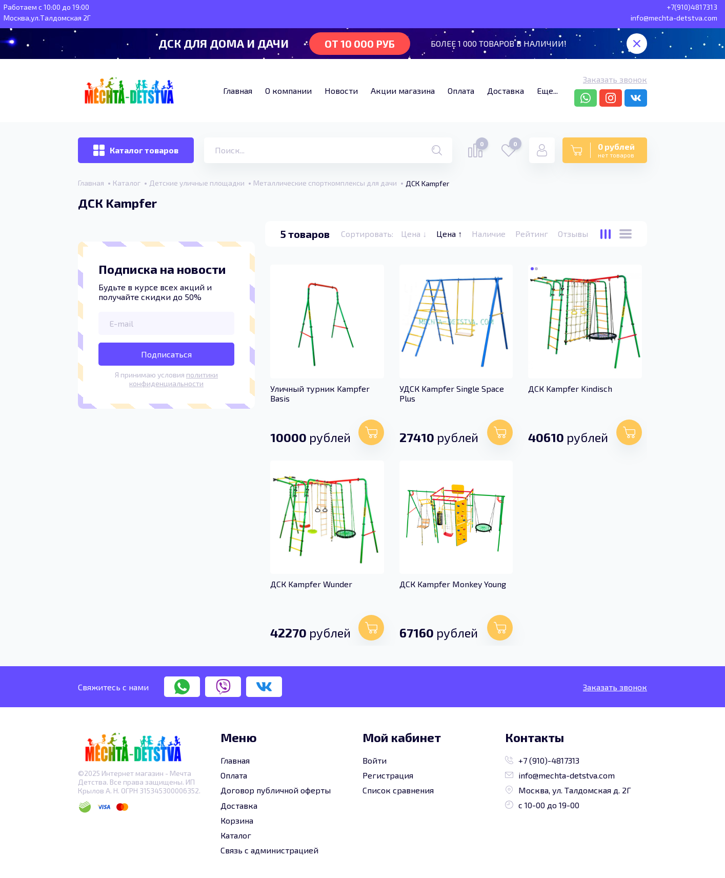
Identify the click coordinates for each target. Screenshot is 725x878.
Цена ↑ (450, 233)
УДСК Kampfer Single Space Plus (451, 393)
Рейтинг (532, 233)
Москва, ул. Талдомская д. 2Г (568, 790)
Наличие (490, 233)
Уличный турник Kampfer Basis (320, 393)
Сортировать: (367, 233)
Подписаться (166, 354)
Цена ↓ (415, 233)
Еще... (547, 90)
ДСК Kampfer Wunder (311, 584)
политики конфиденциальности (173, 379)
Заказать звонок (615, 79)
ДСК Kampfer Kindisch (570, 388)
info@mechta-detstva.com (560, 775)
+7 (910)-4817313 (542, 760)
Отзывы (573, 233)
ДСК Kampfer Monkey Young (452, 584)
